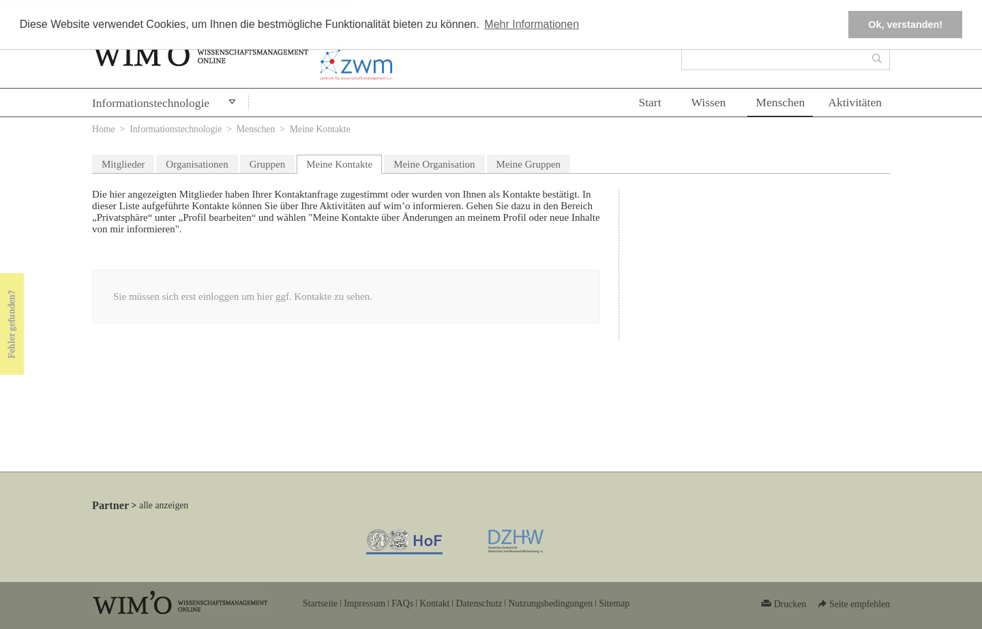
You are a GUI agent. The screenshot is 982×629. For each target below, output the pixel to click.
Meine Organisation (434, 164)
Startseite (320, 603)
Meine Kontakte (344, 162)
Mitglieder (123, 164)
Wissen (708, 102)
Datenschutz (479, 603)
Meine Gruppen (528, 164)
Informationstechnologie (150, 103)
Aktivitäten (855, 102)
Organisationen (197, 164)
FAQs (402, 603)
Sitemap (614, 603)
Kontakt (434, 603)
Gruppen (268, 164)
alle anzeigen (163, 505)
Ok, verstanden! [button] (905, 24)
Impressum (364, 603)
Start (649, 102)
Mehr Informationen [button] (531, 24)
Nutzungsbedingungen (550, 603)
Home (103, 129)
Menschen (780, 102)
